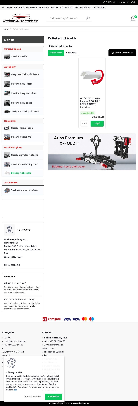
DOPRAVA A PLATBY (48, 7)
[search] (88, 19)
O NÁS (9, 7)
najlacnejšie (56, 52)
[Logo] (20, 18)
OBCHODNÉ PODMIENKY (25, 7)
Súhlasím (53, 396)
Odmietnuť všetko (32, 396)
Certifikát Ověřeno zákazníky (19, 299)
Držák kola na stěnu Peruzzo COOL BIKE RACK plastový (90, 101)
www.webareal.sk (80, 403)
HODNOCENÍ (100, 7)
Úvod (6, 29)
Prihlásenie (111, 2)
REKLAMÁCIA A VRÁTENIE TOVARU (76, 7)
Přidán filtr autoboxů (15, 283)
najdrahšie (71, 52)
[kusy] (84, 123)
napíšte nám (14, 257)
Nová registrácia (128, 2)
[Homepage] (3, 7)
